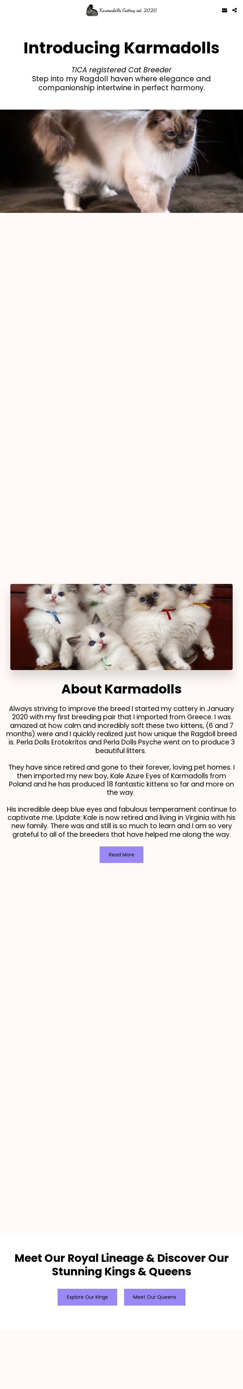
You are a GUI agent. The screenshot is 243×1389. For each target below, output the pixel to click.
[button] (7, 10)
